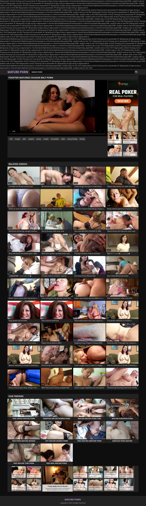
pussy (38, 139)
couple (45, 139)
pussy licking (72, 139)
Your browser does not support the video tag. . (57, 108)
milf (11, 139)
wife (24, 139)
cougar (17, 139)
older (63, 139)
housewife (55, 139)
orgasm (31, 139)
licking (82, 139)
